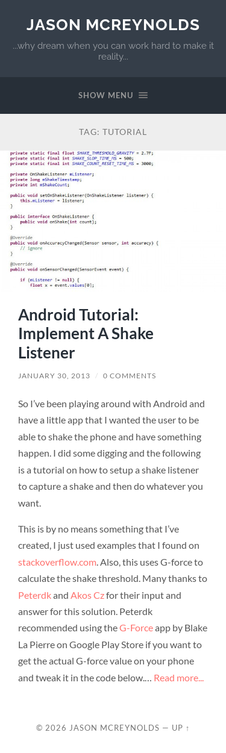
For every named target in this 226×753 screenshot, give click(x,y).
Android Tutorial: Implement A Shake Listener (86, 333)
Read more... (179, 677)
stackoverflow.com (57, 561)
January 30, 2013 (54, 375)
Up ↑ (181, 728)
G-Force (136, 627)
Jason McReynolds (113, 24)
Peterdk (34, 595)
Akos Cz (87, 595)
